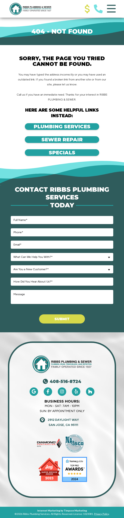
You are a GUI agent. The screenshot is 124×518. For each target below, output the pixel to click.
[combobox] (62, 257)
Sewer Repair (62, 140)
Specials (62, 153)
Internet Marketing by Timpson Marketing (62, 510)
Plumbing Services (62, 127)
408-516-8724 (62, 381)
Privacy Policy (101, 513)
